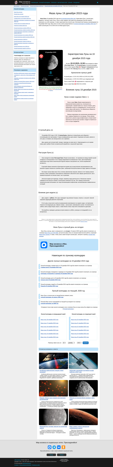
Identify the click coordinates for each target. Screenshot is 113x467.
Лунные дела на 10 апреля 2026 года (22, 23)
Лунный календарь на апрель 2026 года (22, 28)
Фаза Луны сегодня (18, 12)
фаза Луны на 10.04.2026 (51, 232)
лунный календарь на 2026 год (49, 303)
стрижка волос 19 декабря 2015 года (51, 267)
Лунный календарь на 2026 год (20, 39)
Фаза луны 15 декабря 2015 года (49, 330)
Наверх (62, 454)
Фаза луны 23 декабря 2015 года (80, 330)
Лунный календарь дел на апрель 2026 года (23, 35)
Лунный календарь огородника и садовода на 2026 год (24, 44)
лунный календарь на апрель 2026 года (52, 297)
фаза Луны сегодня (44, 234)
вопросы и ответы (84, 221)
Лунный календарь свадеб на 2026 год (22, 48)
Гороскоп (54, 2)
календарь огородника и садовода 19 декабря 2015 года (57, 273)
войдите (51, 90)
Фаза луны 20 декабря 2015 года (80, 319)
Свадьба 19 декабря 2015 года (49, 286)
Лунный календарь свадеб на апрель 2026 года (24, 37)
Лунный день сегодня (18, 14)
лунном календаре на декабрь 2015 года (85, 23)
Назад (51, 454)
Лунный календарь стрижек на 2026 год (22, 41)
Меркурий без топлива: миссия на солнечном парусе (23, 99)
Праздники (76, 2)
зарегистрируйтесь (58, 89)
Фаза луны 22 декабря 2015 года (80, 326)
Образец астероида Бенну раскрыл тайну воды (24, 81)
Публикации (34, 2)
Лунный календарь (44, 2)
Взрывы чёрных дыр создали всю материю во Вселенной (24, 90)
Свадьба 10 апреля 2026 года (20, 25)
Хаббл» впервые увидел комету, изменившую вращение (24, 93)
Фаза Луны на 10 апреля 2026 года (21, 16)
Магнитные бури (62, 2)
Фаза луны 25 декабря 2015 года (80, 337)
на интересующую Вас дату (68, 18)
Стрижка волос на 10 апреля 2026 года (22, 18)
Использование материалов (25, 465)
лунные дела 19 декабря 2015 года (50, 279)
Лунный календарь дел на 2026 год (21, 46)
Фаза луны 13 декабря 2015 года (49, 337)
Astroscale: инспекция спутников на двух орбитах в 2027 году (24, 79)
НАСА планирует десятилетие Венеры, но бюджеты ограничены (23, 87)
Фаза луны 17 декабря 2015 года (49, 323)
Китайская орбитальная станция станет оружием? (25, 73)
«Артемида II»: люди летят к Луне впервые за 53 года (24, 75)
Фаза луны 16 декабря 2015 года (49, 326)
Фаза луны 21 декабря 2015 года (80, 323)
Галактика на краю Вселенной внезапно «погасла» (22, 84)
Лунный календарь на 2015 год (36, 6)
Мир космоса (16, 6)
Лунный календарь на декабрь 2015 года (53, 6)
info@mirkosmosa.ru (26, 463)
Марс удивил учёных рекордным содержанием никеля (24, 96)
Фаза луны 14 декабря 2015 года (49, 333)
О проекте (16, 465)
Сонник (70, 2)
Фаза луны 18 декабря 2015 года (49, 319)
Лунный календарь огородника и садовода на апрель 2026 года (24, 32)
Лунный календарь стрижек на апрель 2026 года (24, 30)
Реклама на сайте (36, 465)
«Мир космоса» (17, 459)
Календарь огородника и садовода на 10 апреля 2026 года (24, 21)
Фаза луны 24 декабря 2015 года (80, 333)
